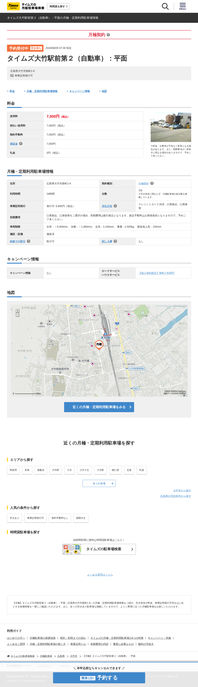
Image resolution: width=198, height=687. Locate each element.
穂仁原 (115, 470)
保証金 (14, 143)
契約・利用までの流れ (73, 637)
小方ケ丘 (84, 470)
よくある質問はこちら (100, 574)
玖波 (141, 470)
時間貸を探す (57, 6)
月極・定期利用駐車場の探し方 (48, 644)
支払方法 (107, 206)
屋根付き (81, 518)
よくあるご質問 (16, 644)
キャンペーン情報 (79, 91)
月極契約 (144, 183)
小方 (69, 470)
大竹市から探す (182, 490)
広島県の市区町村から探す (175, 496)
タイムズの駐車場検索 (103, 549)
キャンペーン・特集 (159, 637)
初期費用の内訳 (99, 644)
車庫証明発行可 (35, 518)
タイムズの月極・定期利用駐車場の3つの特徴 (116, 637)
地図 (104, 91)
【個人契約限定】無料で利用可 (157, 273)
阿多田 (13, 470)
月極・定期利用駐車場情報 (42, 91)
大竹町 (55, 470)
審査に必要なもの (123, 644)
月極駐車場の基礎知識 (42, 637)
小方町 (100, 470)
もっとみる (99, 483)
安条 (27, 470)
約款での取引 (17, 241)
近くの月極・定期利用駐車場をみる (99, 407)
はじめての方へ (16, 637)
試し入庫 (107, 241)
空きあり (14, 518)
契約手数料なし (60, 518)
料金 (12, 91)
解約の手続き (146, 644)
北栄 (129, 470)
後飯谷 (40, 470)
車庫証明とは (78, 644)
